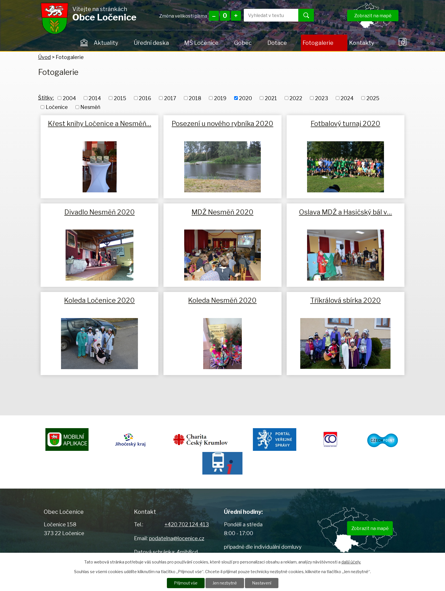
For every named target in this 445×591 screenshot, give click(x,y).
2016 (145, 98)
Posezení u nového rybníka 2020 (222, 123)
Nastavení (262, 583)
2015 (120, 98)
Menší (214, 16)
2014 (95, 98)
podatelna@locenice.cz (176, 538)
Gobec (243, 42)
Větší (236, 16)
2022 (295, 98)
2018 (195, 98)
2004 (69, 98)
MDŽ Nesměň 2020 (222, 212)
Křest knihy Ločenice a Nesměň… (99, 123)
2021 (271, 98)
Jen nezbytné (224, 583)
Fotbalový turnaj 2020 (345, 123)
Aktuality (106, 42)
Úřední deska (151, 42)
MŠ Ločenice (201, 42)
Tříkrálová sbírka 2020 (345, 300)
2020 (245, 98)
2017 (170, 98)
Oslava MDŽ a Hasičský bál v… (345, 212)
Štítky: (46, 98)
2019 (220, 98)
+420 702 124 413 (187, 524)
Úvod (84, 43)
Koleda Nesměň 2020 (222, 300)
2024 (347, 98)
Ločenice (57, 107)
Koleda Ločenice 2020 (99, 300)
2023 (321, 98)
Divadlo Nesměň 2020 (99, 212)
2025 (372, 98)
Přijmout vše (185, 583)
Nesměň (90, 107)
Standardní (225, 16)
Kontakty (361, 42)
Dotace (277, 42)
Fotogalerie (318, 42)
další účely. (351, 561)
